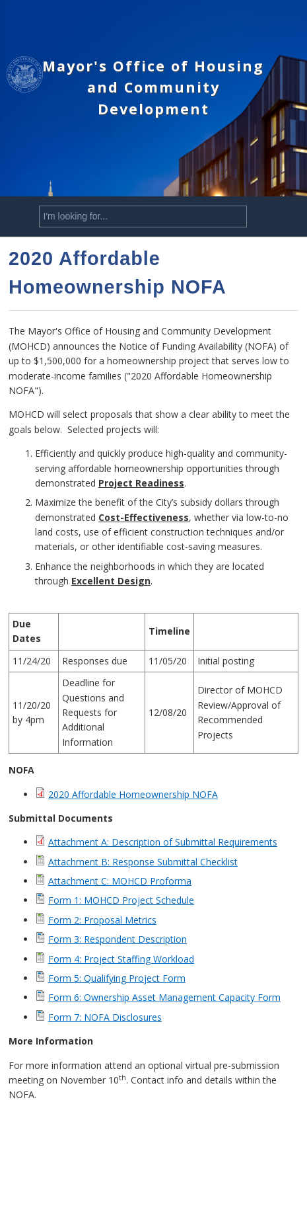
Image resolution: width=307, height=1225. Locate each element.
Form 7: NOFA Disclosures (105, 1017)
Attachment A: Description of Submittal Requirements (162, 842)
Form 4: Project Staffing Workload (121, 959)
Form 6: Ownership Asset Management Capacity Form (164, 997)
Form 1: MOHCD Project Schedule (121, 900)
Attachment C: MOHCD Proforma (119, 881)
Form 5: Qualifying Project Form (117, 978)
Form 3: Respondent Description (117, 939)
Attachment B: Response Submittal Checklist (143, 861)
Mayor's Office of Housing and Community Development (153, 87)
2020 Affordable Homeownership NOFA (133, 794)
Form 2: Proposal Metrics (102, 920)
